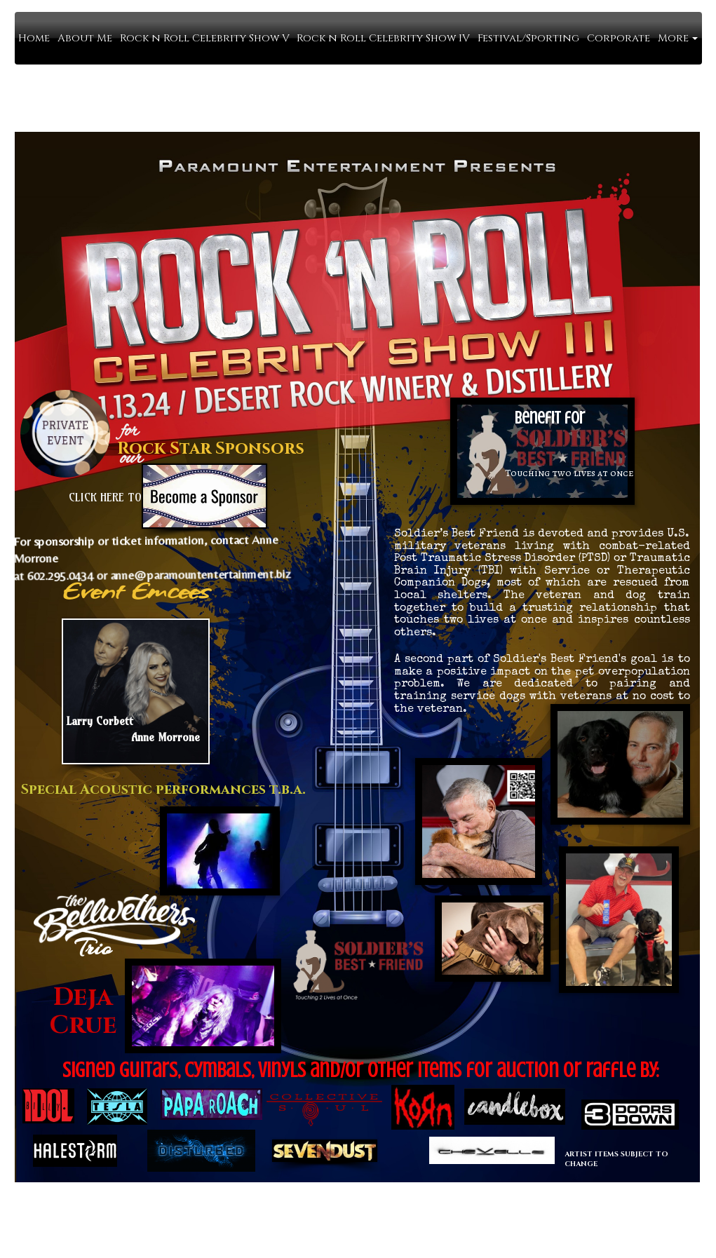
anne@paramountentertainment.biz (195, 569)
